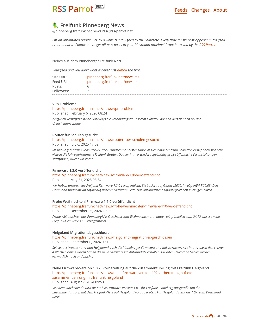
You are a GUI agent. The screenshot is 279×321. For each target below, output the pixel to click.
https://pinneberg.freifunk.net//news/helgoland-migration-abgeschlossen (112, 237)
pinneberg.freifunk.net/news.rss (113, 77)
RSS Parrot (207, 44)
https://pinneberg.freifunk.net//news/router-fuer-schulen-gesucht (105, 139)
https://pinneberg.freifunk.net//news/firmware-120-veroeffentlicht (106, 175)
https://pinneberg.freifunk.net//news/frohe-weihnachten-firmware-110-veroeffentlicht (122, 206)
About (220, 10)
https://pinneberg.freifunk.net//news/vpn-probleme (94, 108)
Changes (200, 10)
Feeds (181, 10)
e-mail (122, 70)
